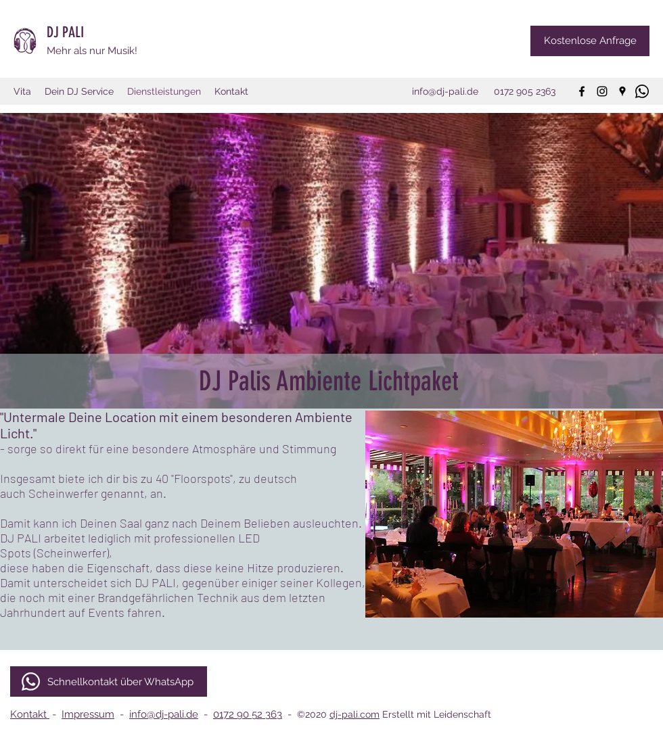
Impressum (88, 714)
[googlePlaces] (622, 91)
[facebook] (582, 91)
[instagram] (602, 91)
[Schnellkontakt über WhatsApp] (108, 681)
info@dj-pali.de (163, 714)
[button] (514, 514)
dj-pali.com (354, 714)
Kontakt (29, 714)
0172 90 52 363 (247, 714)
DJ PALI (67, 32)
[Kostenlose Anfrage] (589, 41)
